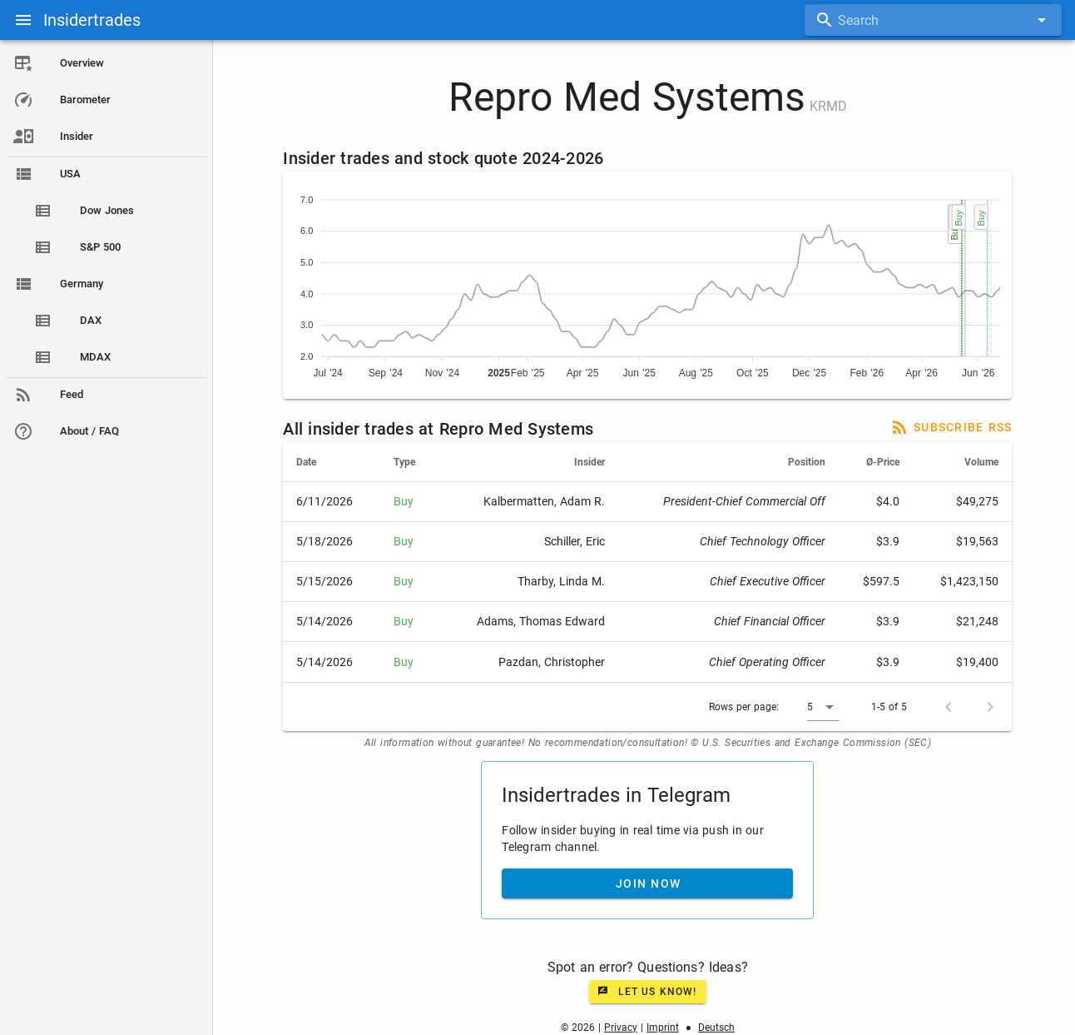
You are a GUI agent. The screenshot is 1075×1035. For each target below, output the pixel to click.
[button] (824, 707)
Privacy (620, 1027)
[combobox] (933, 20)
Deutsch (716, 1027)
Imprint (662, 1027)
